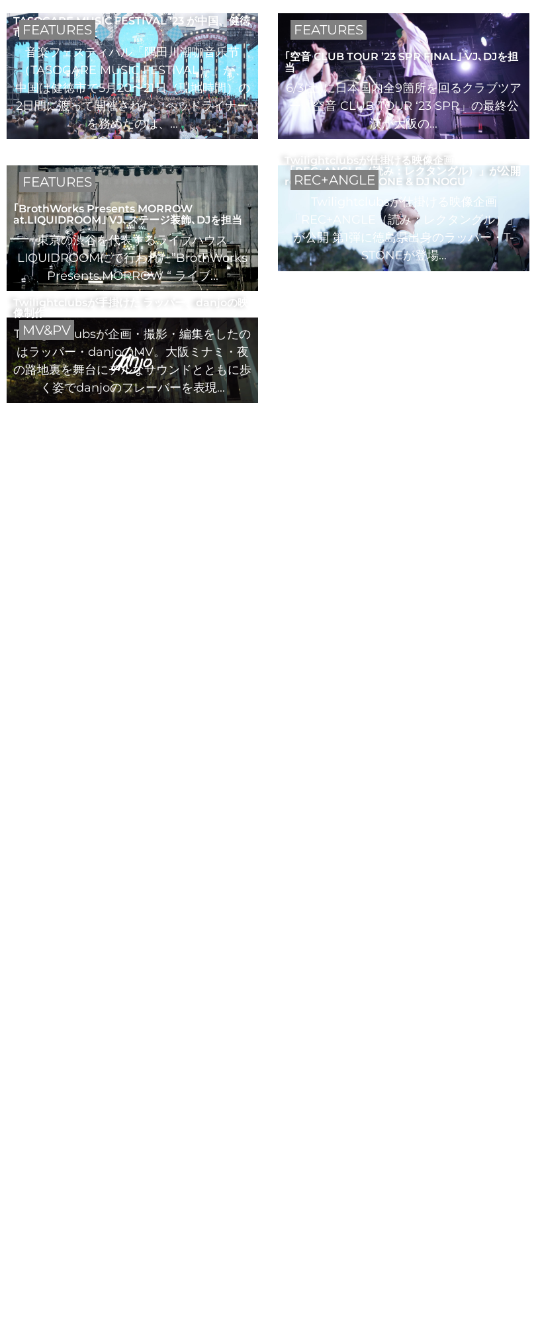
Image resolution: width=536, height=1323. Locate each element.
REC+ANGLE (334, 180)
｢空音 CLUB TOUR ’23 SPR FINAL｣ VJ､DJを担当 (401, 61)
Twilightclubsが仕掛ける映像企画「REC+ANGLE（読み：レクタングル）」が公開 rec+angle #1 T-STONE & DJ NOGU (403, 170)
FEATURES (57, 30)
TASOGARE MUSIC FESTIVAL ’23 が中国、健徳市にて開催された (131, 26)
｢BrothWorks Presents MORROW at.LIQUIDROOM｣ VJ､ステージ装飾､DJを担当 (127, 214)
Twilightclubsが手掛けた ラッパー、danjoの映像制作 (130, 308)
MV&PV (46, 330)
